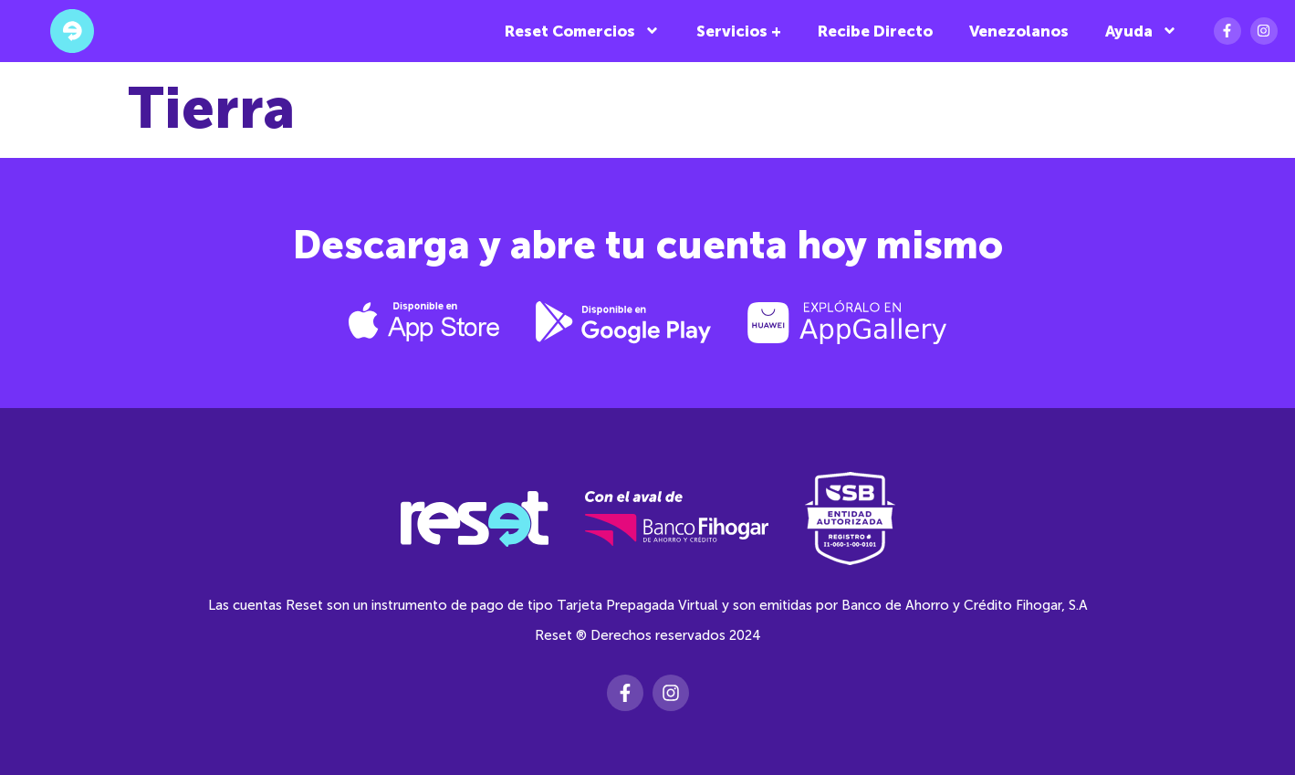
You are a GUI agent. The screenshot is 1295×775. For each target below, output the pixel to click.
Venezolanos (1019, 31)
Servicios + (738, 31)
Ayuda (1141, 30)
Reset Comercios (582, 30)
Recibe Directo (875, 31)
